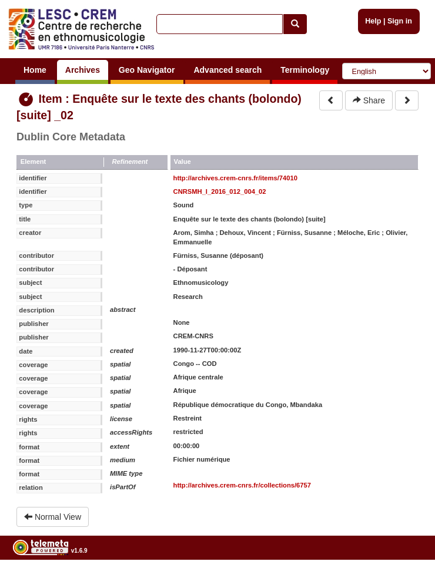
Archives (82, 70)
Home (35, 70)
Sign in (399, 21)
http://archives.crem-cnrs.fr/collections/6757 (242, 485)
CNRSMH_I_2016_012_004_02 (219, 191)
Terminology (304, 70)
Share (369, 100)
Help (373, 21)
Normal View (52, 517)
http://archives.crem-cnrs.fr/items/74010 (235, 177)
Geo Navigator (147, 70)
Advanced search (227, 70)
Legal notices (406, 580)
